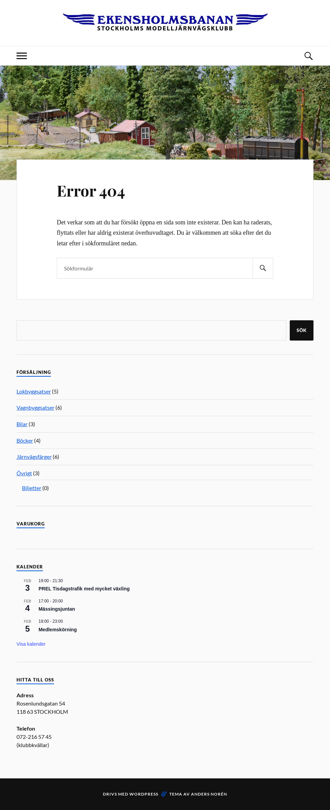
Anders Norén (209, 794)
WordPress (143, 794)
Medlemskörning (58, 629)
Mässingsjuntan (57, 609)
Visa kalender (31, 644)
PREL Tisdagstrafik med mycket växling (84, 588)
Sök (302, 330)
